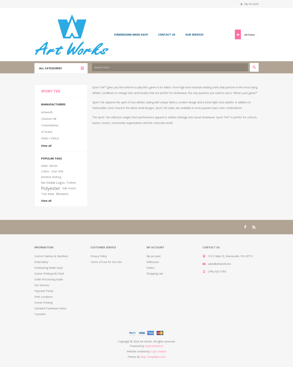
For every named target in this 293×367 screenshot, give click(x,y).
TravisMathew (49, 125)
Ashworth (47, 112)
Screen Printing (43, 302)
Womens (62, 194)
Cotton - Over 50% (52, 171)
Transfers (40, 314)
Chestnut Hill (48, 119)
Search (254, 67)
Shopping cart (154, 273)
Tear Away (47, 194)
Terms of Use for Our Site (106, 262)
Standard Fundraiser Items (50, 308)
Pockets (71, 182)
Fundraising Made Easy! (48, 267)
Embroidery (41, 262)
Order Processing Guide (48, 279)
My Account (251, 4)
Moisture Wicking (51, 177)
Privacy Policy (98, 256)
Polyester (50, 188)
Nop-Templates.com (153, 357)
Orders (150, 267)
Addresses (152, 262)
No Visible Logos (53, 183)
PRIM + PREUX (50, 138)
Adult (44, 165)
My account (153, 256)
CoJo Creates (158, 351)
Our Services (42, 285)
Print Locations (43, 297)
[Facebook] (245, 227)
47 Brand (46, 132)
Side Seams (69, 188)
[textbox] (170, 67)
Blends (54, 165)
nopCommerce (154, 346)
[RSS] (254, 227)
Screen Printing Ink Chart (49, 273)
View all (46, 145)
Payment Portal (43, 291)
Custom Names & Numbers (51, 256)
